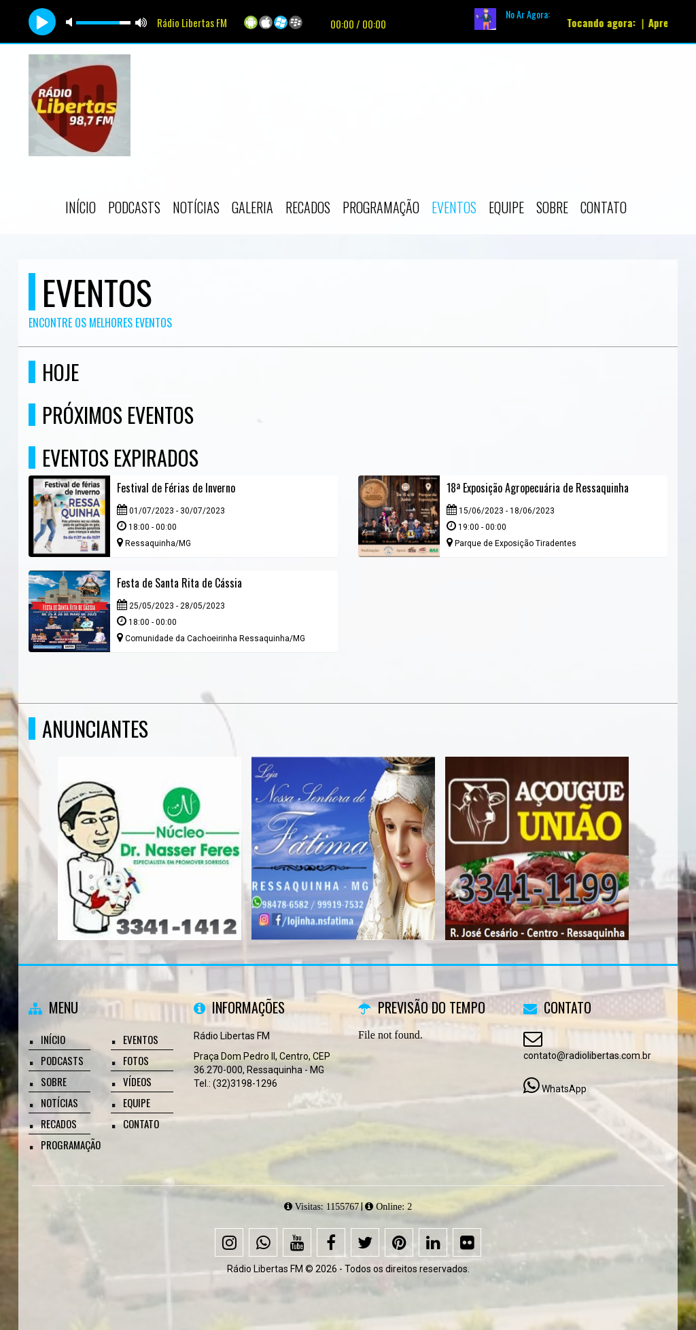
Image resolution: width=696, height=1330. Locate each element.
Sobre (552, 207)
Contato (603, 207)
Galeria (252, 207)
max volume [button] (141, 22)
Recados (307, 207)
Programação (381, 207)
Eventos (454, 207)
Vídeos (137, 1081)
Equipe (506, 207)
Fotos (136, 1060)
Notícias (196, 207)
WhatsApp (564, 1088)
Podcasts (134, 207)
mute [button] (71, 22)
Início (80, 207)
